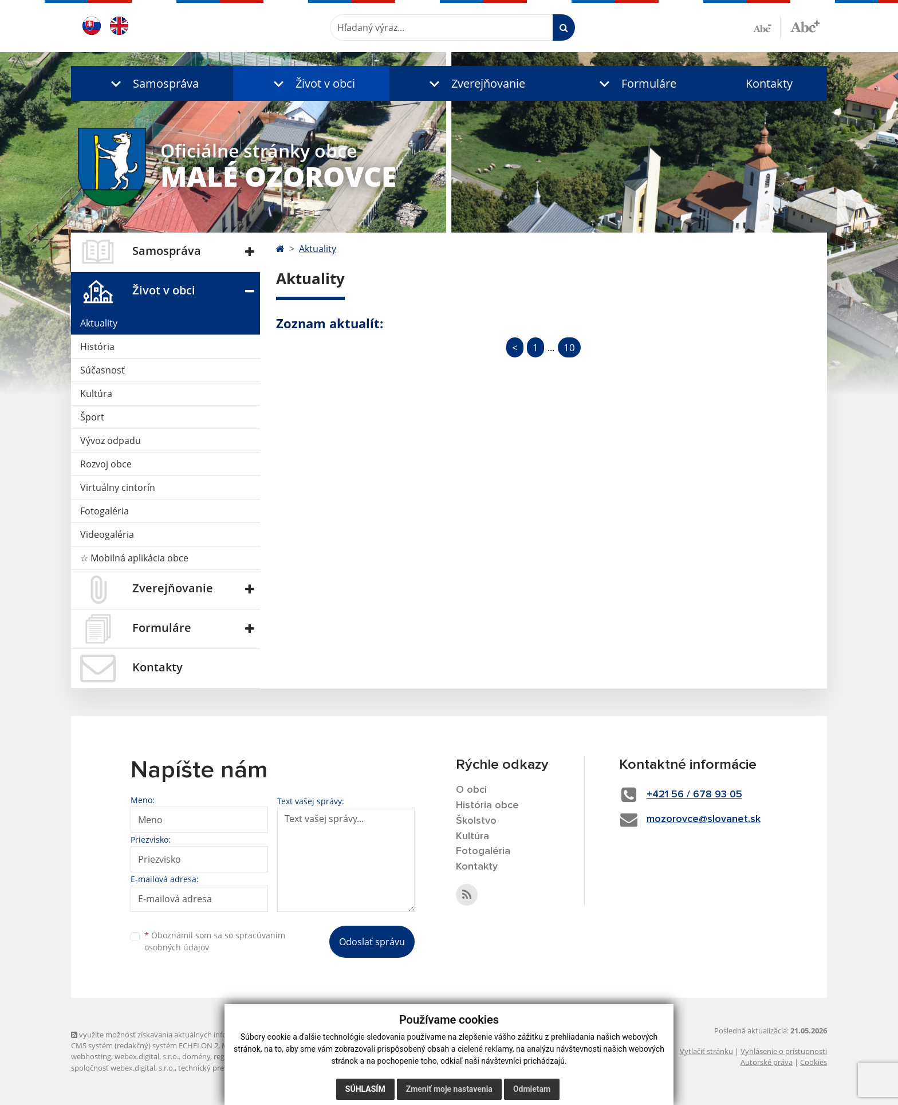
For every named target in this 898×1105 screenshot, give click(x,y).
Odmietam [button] (531, 1089)
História (97, 346)
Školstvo (476, 821)
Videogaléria (107, 534)
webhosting (91, 1056)
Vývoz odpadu (110, 440)
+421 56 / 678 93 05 (694, 794)
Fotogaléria (104, 511)
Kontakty (769, 83)
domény (196, 1056)
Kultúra (96, 393)
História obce (487, 805)
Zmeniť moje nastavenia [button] (449, 1089)
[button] (152, 83)
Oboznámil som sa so (214, 941)
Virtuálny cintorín (117, 487)
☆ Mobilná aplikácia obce (134, 558)
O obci (471, 790)
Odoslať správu (372, 941)
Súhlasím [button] (365, 1089)
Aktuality (98, 323)
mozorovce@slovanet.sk (704, 819)
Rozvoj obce (106, 464)
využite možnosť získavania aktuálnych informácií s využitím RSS (184, 1034)
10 (569, 347)
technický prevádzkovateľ (221, 1068)
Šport (92, 417)
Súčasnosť (102, 370)
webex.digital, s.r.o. (147, 1056)
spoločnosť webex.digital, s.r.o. (123, 1068)
